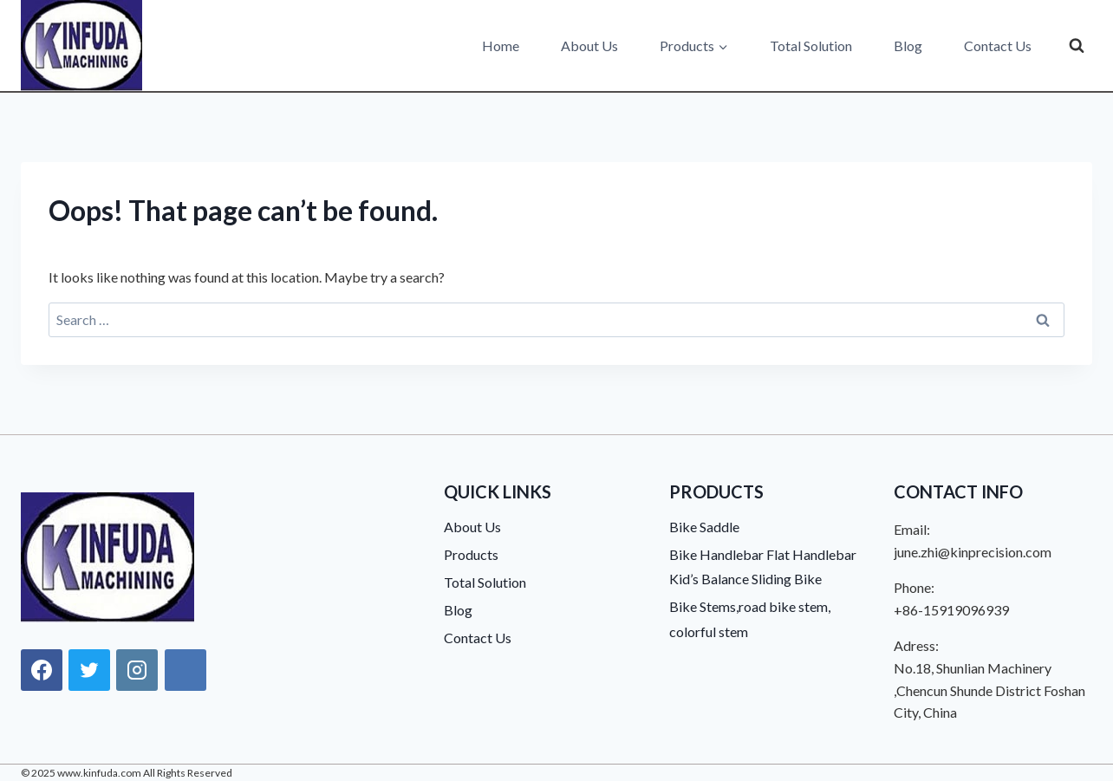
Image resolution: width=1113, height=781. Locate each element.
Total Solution (811, 45)
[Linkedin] (185, 670)
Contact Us (998, 45)
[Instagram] (137, 670)
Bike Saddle (704, 526)
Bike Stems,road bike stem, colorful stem (749, 619)
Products (471, 554)
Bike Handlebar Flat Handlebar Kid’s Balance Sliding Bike (762, 567)
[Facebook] (41, 670)
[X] (89, 670)
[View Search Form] (1076, 46)
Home (500, 45)
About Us (589, 45)
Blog (908, 45)
